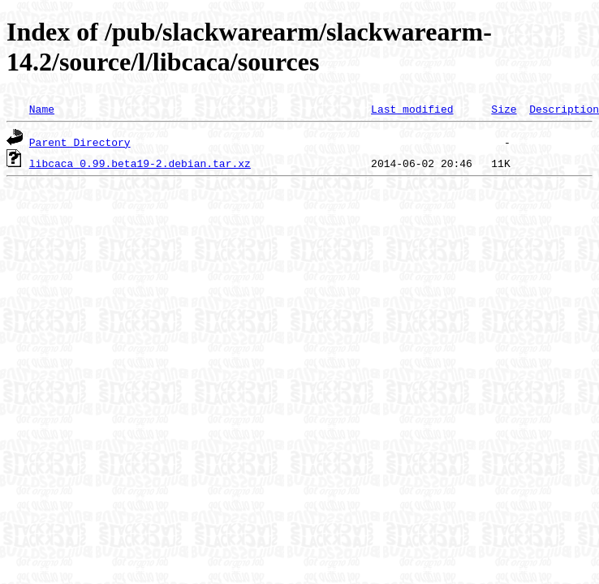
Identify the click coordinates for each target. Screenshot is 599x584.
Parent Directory (80, 142)
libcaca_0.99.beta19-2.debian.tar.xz (140, 163)
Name (41, 108)
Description (564, 108)
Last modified (412, 108)
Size (503, 108)
